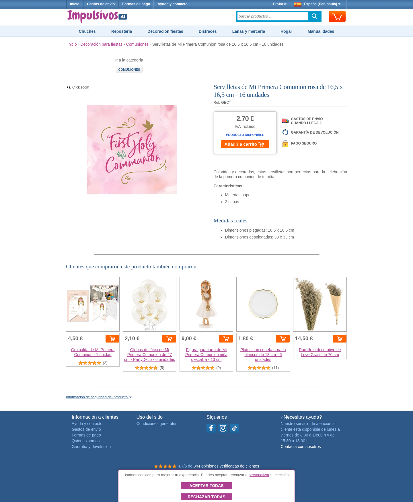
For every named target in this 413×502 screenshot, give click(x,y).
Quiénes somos (86, 440)
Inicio (74, 4)
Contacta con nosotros (300, 446)
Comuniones (129, 69)
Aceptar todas (206, 485)
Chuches (87, 31)
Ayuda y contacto (172, 4)
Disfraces (208, 31)
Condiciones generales (157, 423)
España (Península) (317, 4)
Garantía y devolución (91, 446)
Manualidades (321, 31)
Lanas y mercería (248, 31)
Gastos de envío (101, 4)
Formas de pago (136, 4)
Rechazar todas (206, 497)
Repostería (121, 31)
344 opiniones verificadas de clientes (226, 466)
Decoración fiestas (165, 31)
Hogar (286, 31)
